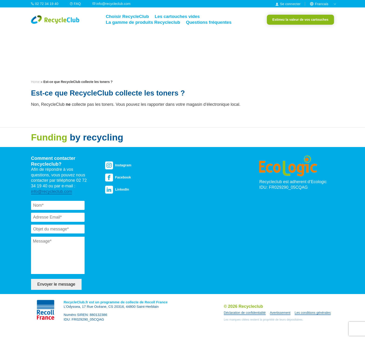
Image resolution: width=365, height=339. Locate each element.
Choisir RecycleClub (127, 16)
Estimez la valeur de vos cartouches (300, 19)
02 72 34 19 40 (45, 4)
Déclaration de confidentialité (245, 313)
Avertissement (280, 313)
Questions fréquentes (208, 22)
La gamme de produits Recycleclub (143, 22)
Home (35, 82)
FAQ (76, 4)
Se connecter (290, 4)
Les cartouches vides (177, 16)
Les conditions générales (313, 313)
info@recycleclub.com (111, 4)
